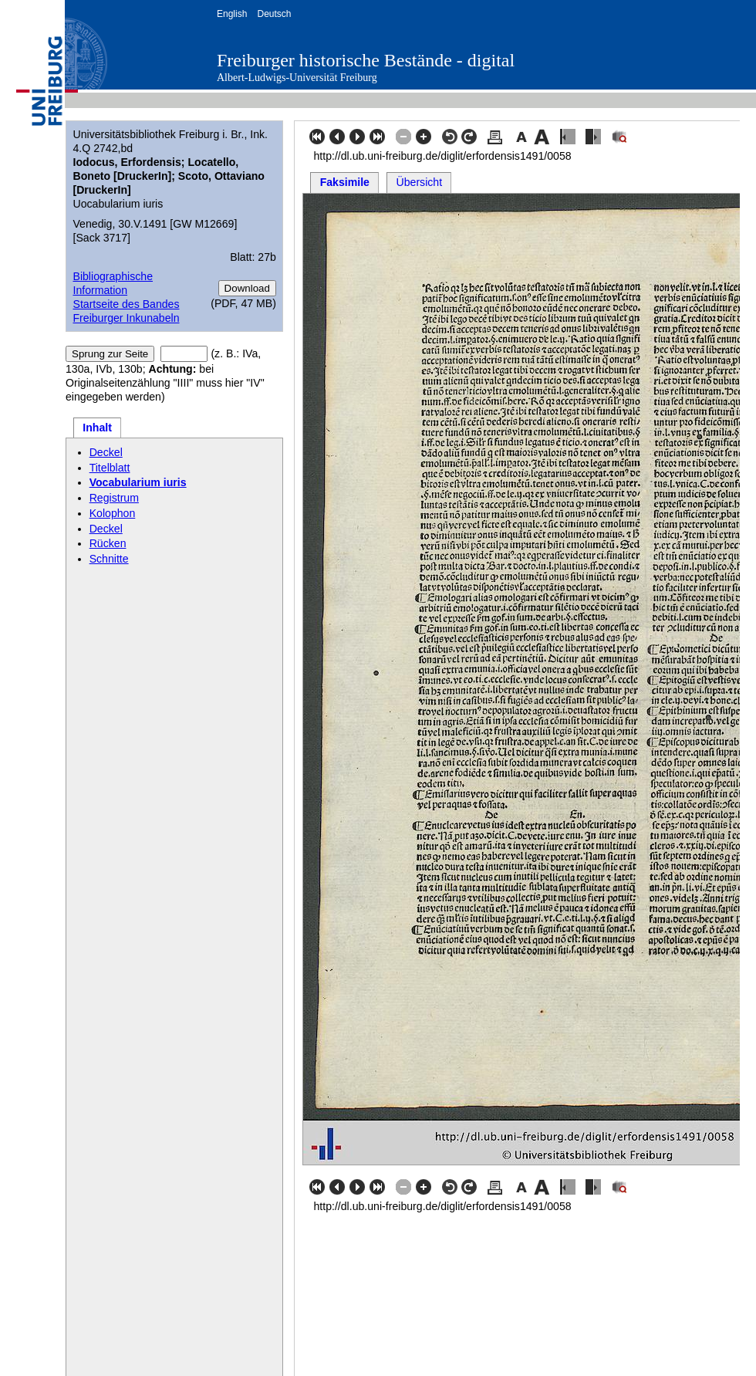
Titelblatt (109, 467)
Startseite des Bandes (126, 304)
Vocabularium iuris (138, 482)
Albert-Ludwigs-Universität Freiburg (297, 77)
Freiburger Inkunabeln (126, 318)
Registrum (114, 498)
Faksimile (345, 182)
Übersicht (420, 182)
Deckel (106, 452)
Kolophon (112, 513)
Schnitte (109, 559)
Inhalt (97, 427)
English (232, 13)
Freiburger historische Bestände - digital (366, 60)
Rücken (108, 543)
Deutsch (274, 13)
